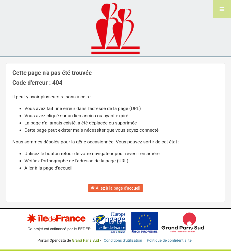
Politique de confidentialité (169, 240)
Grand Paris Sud (85, 240)
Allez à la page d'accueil (115, 187)
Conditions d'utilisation (123, 240)
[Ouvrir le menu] (222, 9)
